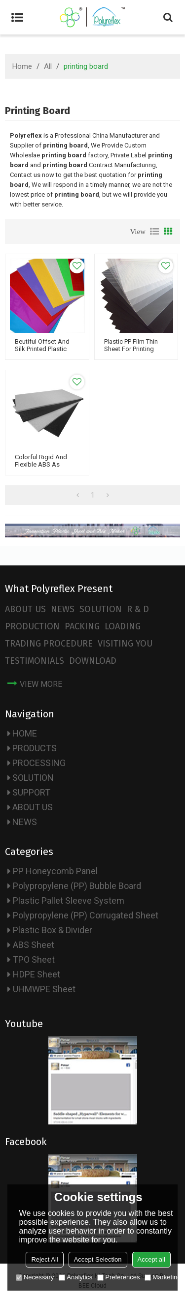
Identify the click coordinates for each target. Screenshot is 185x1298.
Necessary (35, 1277)
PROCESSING (39, 763)
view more (41, 684)
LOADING (123, 626)
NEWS (62, 609)
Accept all (151, 1259)
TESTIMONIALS (34, 660)
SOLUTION (100, 609)
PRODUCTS (34, 748)
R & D (138, 609)
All (48, 66)
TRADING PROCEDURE (49, 643)
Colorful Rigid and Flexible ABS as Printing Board (41, 464)
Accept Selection (98, 1259)
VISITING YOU (125, 643)
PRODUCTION (32, 626)
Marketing (163, 1277)
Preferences (118, 1277)
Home (22, 66)
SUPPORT (31, 792)
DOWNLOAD (92, 660)
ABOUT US (25, 609)
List (154, 231)
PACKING (82, 626)
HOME (24, 733)
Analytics (75, 1277)
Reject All (44, 1259)
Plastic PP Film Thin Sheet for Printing (131, 345)
